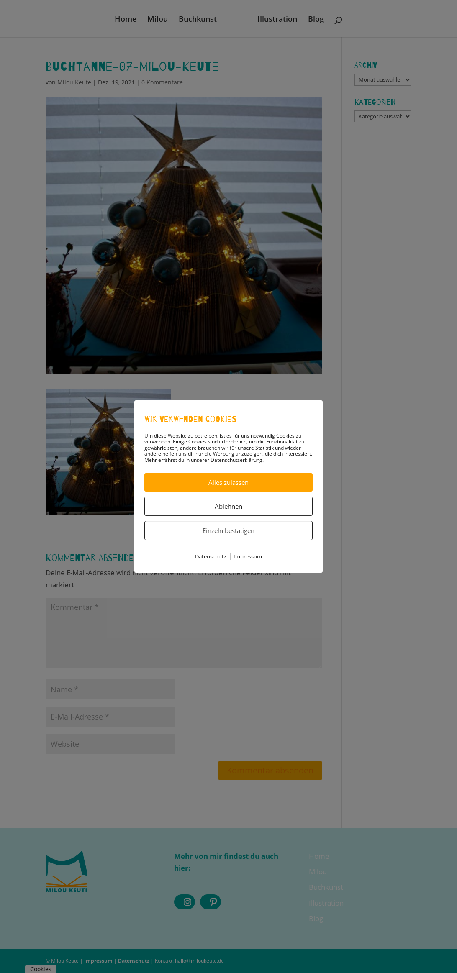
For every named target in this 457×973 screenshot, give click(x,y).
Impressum (248, 556)
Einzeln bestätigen (228, 530)
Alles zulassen (228, 482)
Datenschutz (210, 556)
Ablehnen (228, 506)
